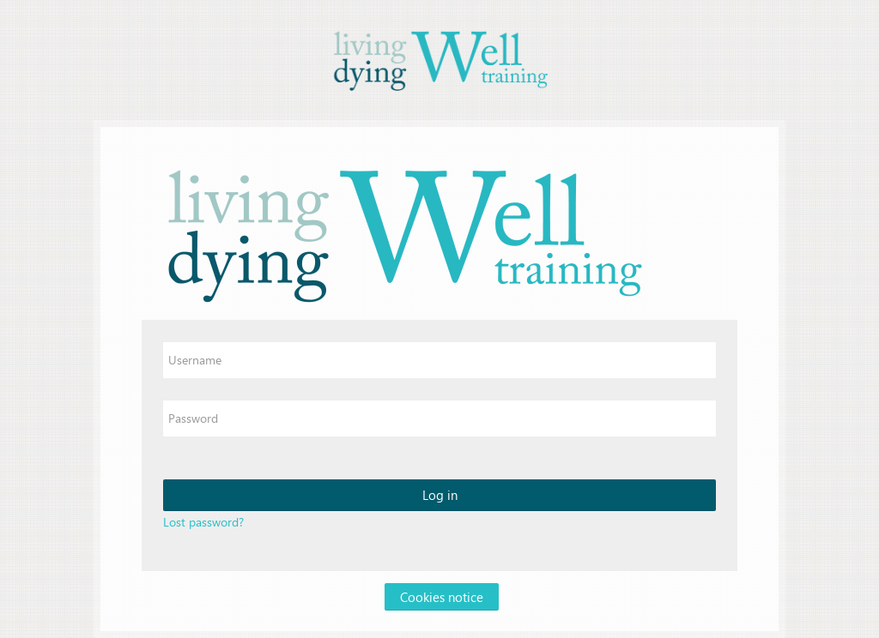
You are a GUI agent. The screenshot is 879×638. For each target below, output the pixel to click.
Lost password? (203, 522)
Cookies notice (441, 596)
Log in (440, 494)
